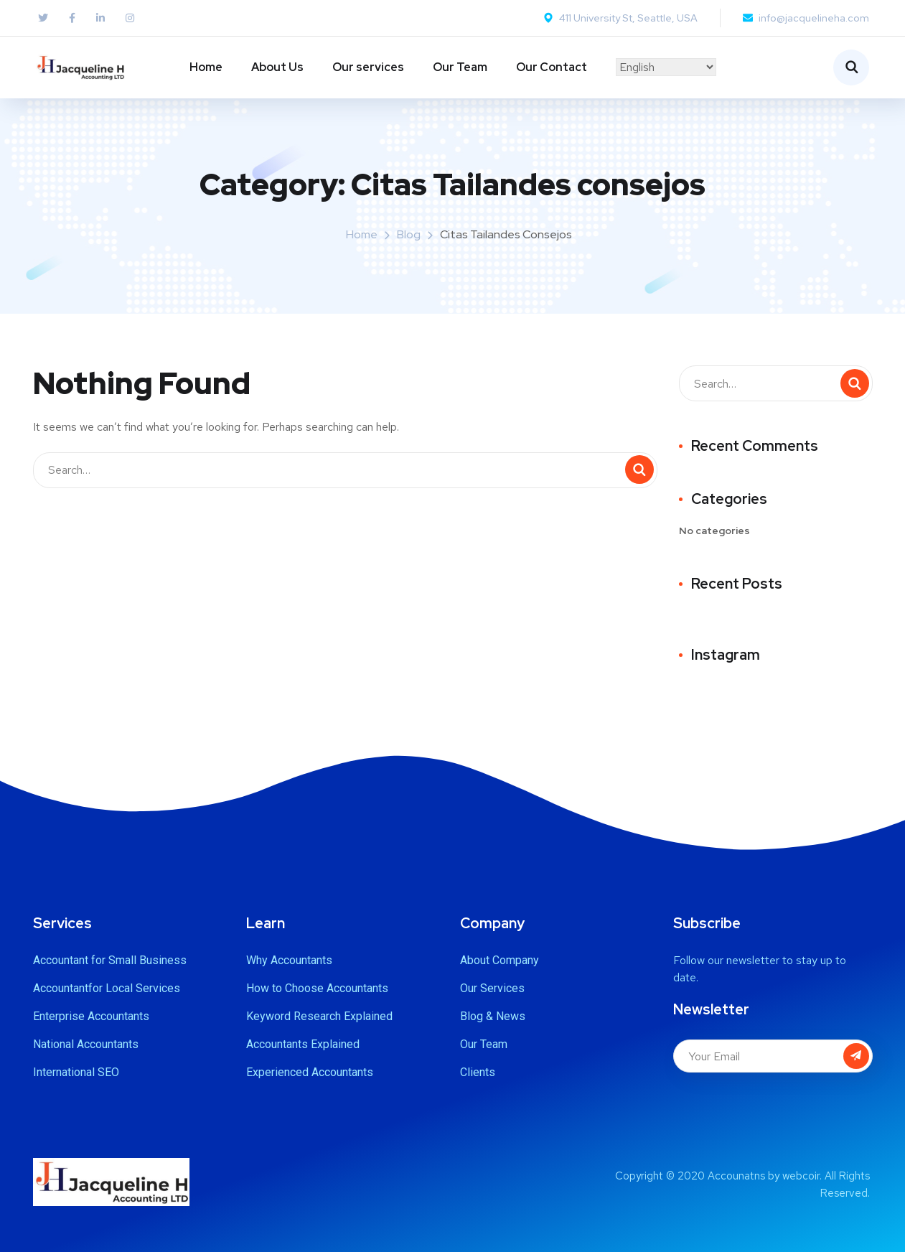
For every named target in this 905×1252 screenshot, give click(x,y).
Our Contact (551, 67)
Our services (368, 67)
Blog (409, 234)
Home (205, 67)
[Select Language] (666, 67)
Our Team (460, 67)
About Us (277, 67)
